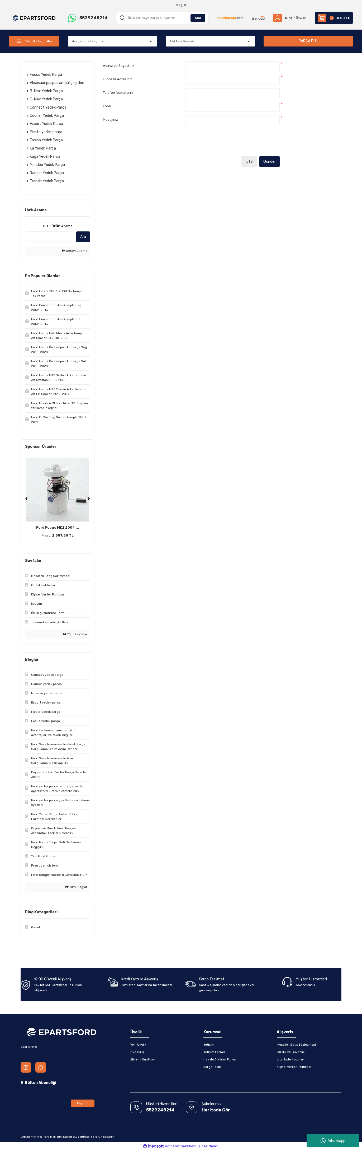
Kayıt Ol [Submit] (82, 1103)
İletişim (208, 1044)
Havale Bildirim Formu (220, 1059)
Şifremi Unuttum (142, 1059)
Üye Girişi (137, 1052)
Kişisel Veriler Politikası (294, 1067)
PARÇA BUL (308, 41)
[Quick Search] (48, 236)
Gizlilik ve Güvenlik (290, 1052)
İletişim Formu (214, 1052)
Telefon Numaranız (118, 93)
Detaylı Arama (74, 251)
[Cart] (334, 18)
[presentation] (225, 142)
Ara (83, 237)
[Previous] (26, 498)
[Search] (162, 18)
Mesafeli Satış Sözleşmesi (296, 1044)
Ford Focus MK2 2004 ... (57, 527)
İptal (249, 161)
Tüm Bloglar (76, 887)
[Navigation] (34, 41)
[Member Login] (289, 18)
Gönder (269, 161)
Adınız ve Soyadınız (118, 66)
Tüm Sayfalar (75, 634)
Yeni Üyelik (138, 1044)
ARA (198, 18)
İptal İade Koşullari (290, 1059)
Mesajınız (110, 120)
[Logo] (34, 18)
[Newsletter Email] (57, 1103)
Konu (107, 106)
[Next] (88, 498)
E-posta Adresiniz (117, 79)
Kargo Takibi (212, 1067)
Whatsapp (333, 1141)
